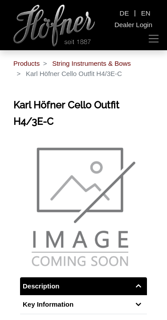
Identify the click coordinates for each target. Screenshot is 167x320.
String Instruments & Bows (91, 63)
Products (26, 63)
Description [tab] (41, 286)
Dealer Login (133, 24)
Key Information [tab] (48, 304)
